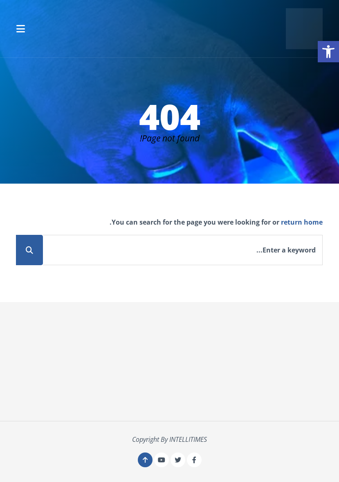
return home (302, 222)
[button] (20, 28)
